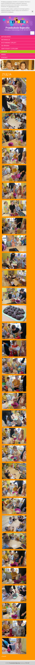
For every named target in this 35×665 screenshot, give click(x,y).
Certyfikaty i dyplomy (9, 48)
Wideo (3, 54)
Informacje (5, 39)
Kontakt (4, 57)
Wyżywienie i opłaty (8, 42)
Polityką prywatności (6, 10)
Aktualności (6, 37)
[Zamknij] (32, 11)
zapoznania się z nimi (13, 6)
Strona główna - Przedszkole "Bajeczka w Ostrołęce (17, 21)
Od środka (5, 45)
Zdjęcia (4, 51)
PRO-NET (27, 663)
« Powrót (3, 656)
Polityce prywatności (7, 1)
